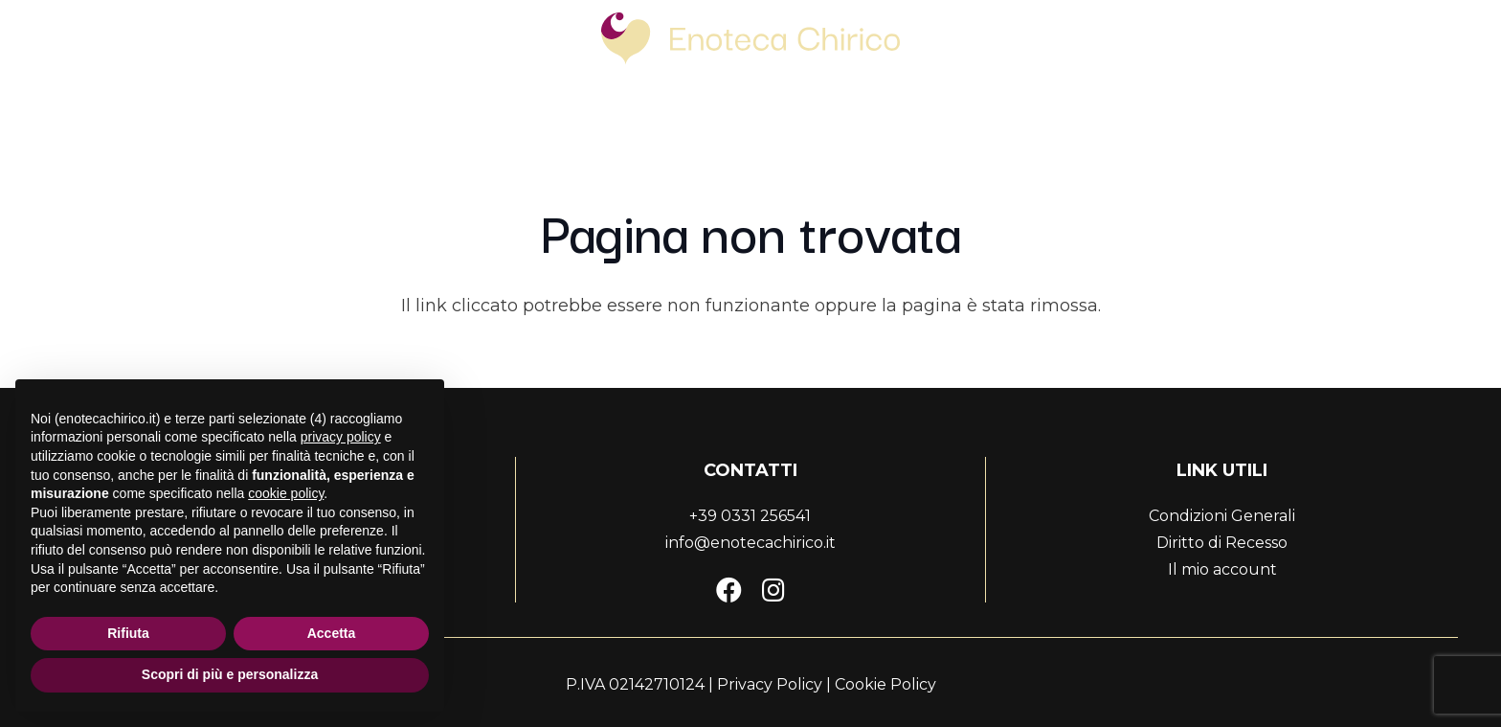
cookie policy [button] (286, 493)
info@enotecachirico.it (750, 543)
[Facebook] (729, 589)
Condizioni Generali (1222, 516)
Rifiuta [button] (128, 633)
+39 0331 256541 (750, 516)
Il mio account (1222, 569)
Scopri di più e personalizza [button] (230, 674)
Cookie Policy (885, 684)
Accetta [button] (331, 633)
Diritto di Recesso (1222, 543)
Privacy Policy (769, 684)
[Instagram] (773, 589)
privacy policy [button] (341, 436)
